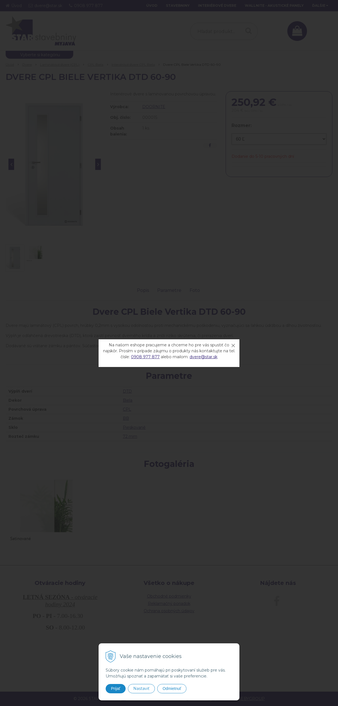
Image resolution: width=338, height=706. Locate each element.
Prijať (115, 688)
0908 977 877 (145, 356)
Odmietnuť (172, 688)
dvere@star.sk (203, 356)
